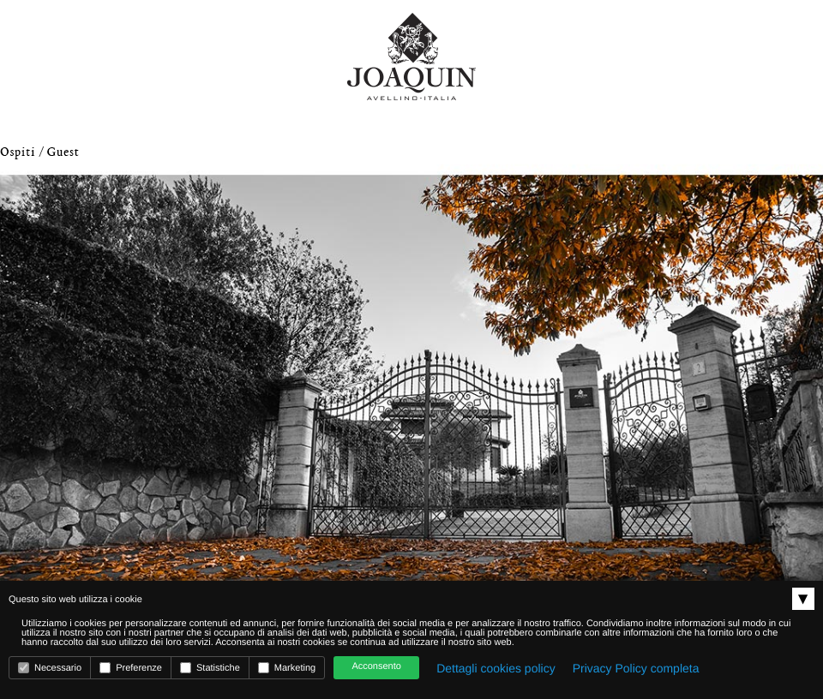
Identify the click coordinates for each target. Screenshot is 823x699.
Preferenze (130, 667)
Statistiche (210, 667)
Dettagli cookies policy (496, 668)
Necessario (49, 667)
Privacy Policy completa (636, 668)
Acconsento (375, 666)
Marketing (286, 667)
